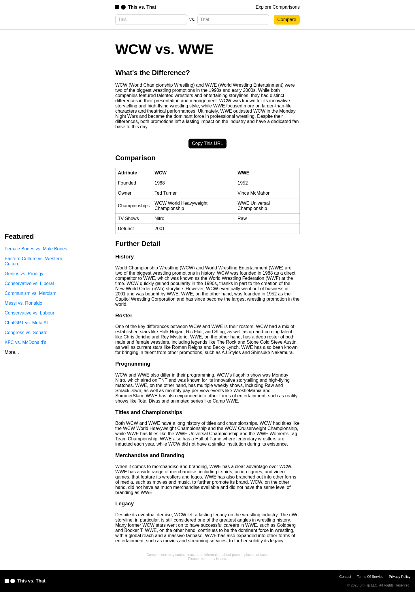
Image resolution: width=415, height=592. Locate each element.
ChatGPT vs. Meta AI (26, 322)
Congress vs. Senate (26, 332)
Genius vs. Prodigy (24, 273)
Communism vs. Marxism (30, 293)
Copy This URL (207, 143)
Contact (345, 577)
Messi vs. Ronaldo (23, 303)
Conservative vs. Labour (29, 312)
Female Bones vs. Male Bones (36, 248)
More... (12, 352)
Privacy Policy (399, 577)
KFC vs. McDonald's (25, 342)
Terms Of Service (370, 577)
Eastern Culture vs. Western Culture (33, 261)
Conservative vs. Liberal (29, 283)
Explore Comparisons (278, 7)
